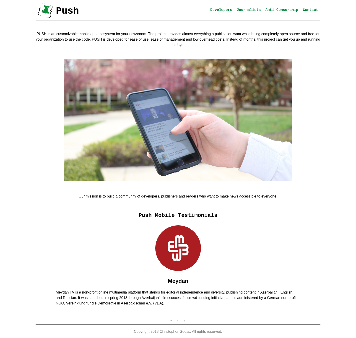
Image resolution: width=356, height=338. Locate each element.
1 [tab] (171, 321)
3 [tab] (184, 321)
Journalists (249, 10)
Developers (221, 10)
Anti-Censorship (281, 10)
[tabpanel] (178, 267)
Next (309, 270)
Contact (310, 10)
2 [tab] (178, 321)
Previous (46, 270)
